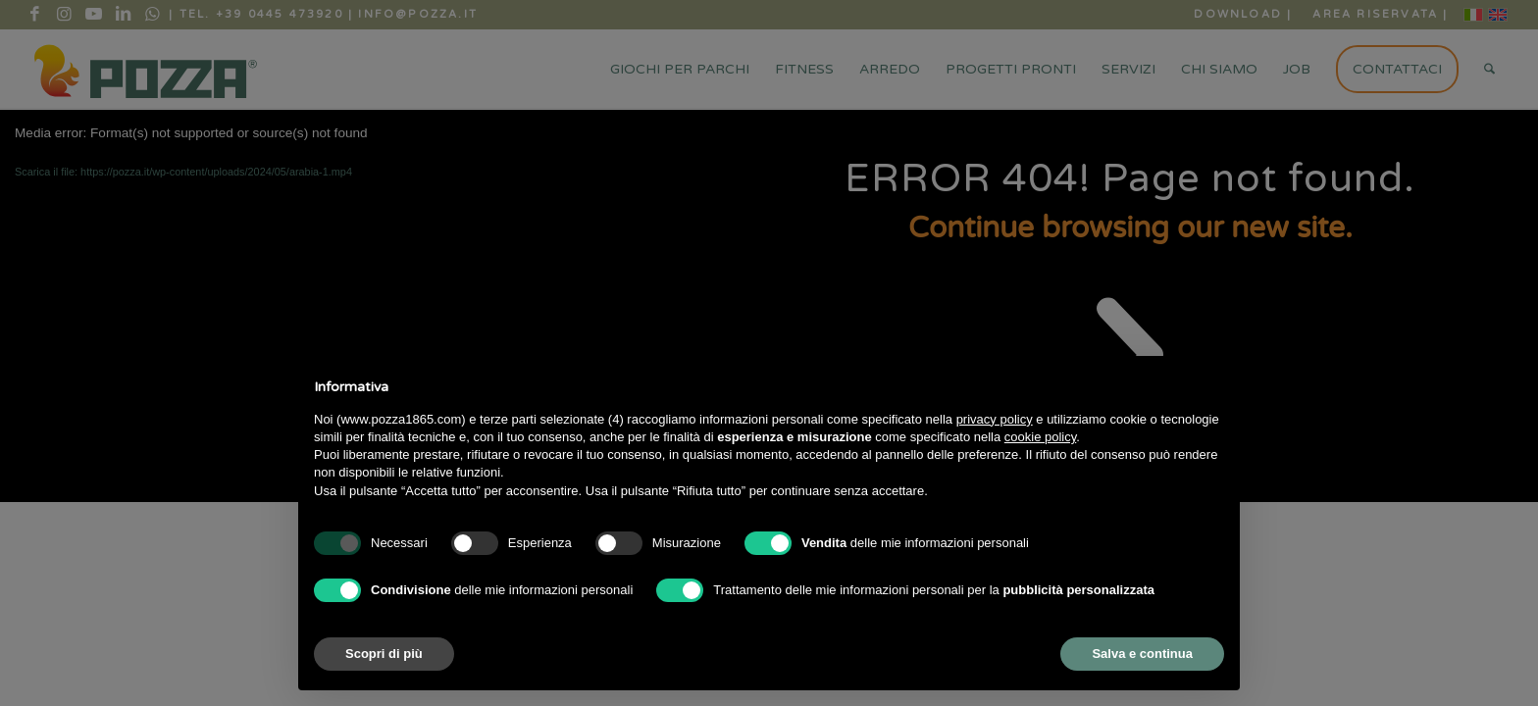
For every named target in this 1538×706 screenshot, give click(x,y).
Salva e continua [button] (1142, 653)
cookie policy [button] (1040, 436)
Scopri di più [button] (384, 653)
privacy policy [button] (994, 419)
